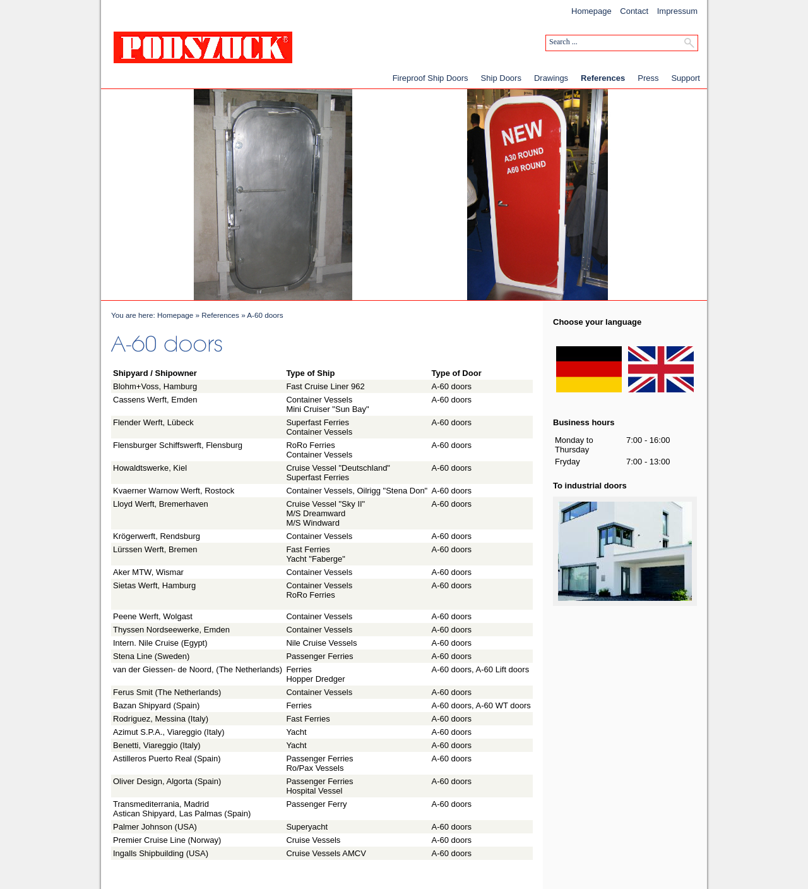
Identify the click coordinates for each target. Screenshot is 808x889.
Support (685, 78)
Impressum (677, 11)
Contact (634, 11)
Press (648, 78)
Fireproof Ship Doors (430, 78)
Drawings (551, 78)
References (603, 78)
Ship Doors (501, 78)
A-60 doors (265, 315)
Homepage (591, 11)
